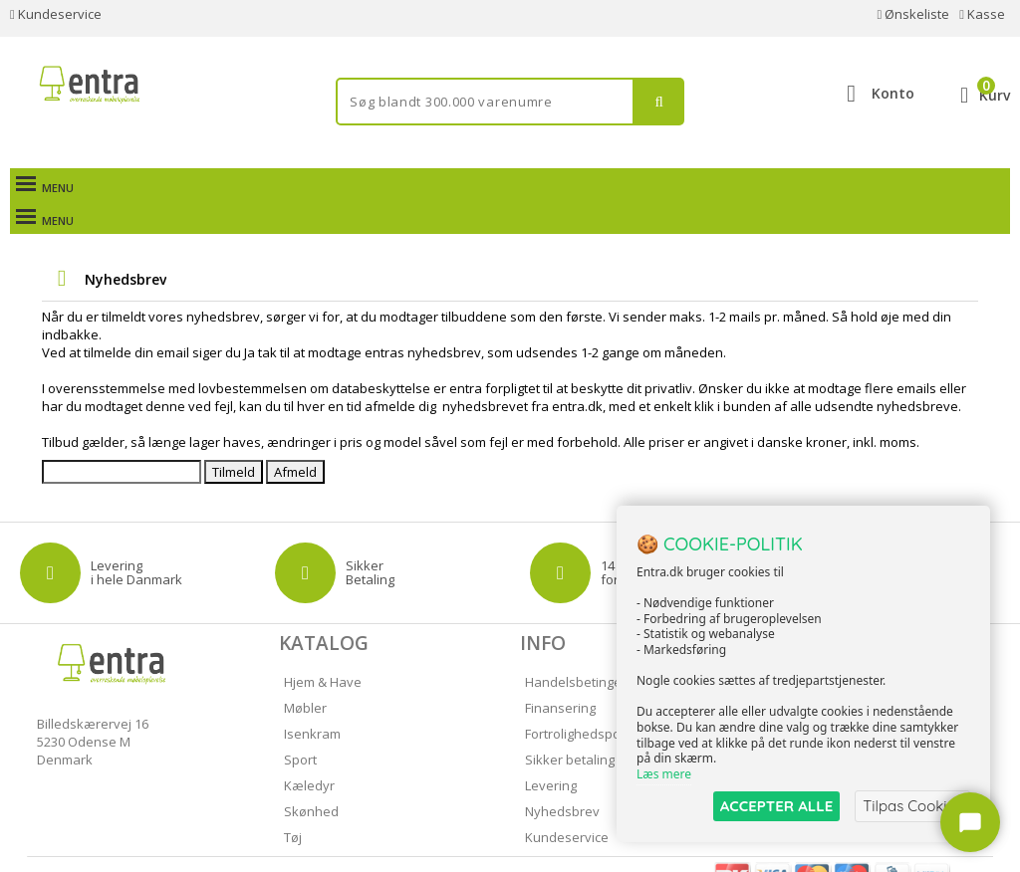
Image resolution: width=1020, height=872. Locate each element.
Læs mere (664, 773)
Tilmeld (233, 439)
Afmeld (295, 439)
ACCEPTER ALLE (776, 805)
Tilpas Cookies (912, 805)
